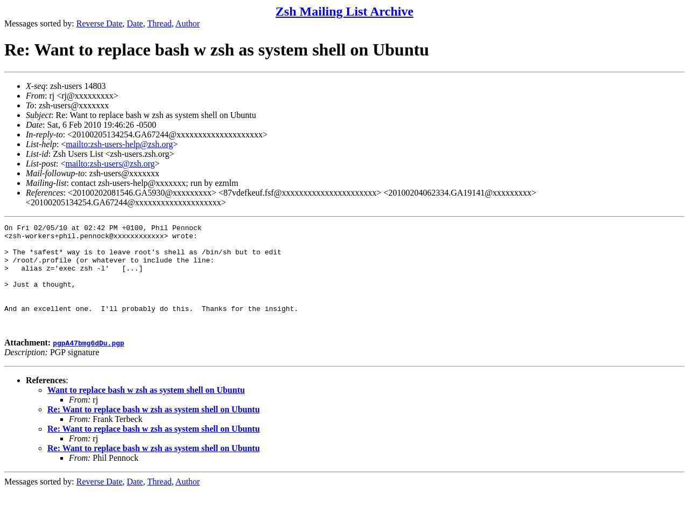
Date (135, 23)
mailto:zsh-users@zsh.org (109, 163)
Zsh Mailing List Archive (344, 11)
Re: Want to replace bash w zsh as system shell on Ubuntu (153, 430)
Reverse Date (99, 23)
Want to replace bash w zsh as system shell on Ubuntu (146, 411)
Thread (159, 23)
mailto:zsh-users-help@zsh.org (119, 144)
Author (187, 23)
